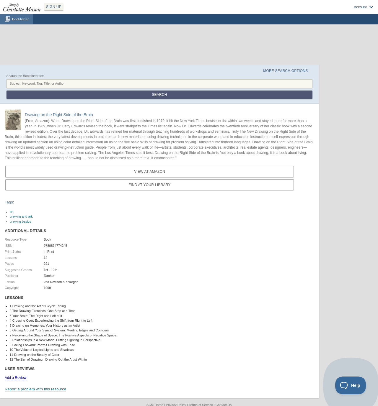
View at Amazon (149, 172)
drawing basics (20, 221)
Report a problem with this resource (35, 389)
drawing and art (21, 216)
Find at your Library (150, 185)
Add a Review (15, 378)
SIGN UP (53, 7)
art (12, 211)
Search (159, 95)
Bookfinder (20, 19)
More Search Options (285, 71)
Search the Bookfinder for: (25, 76)
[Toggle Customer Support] (350, 385)
